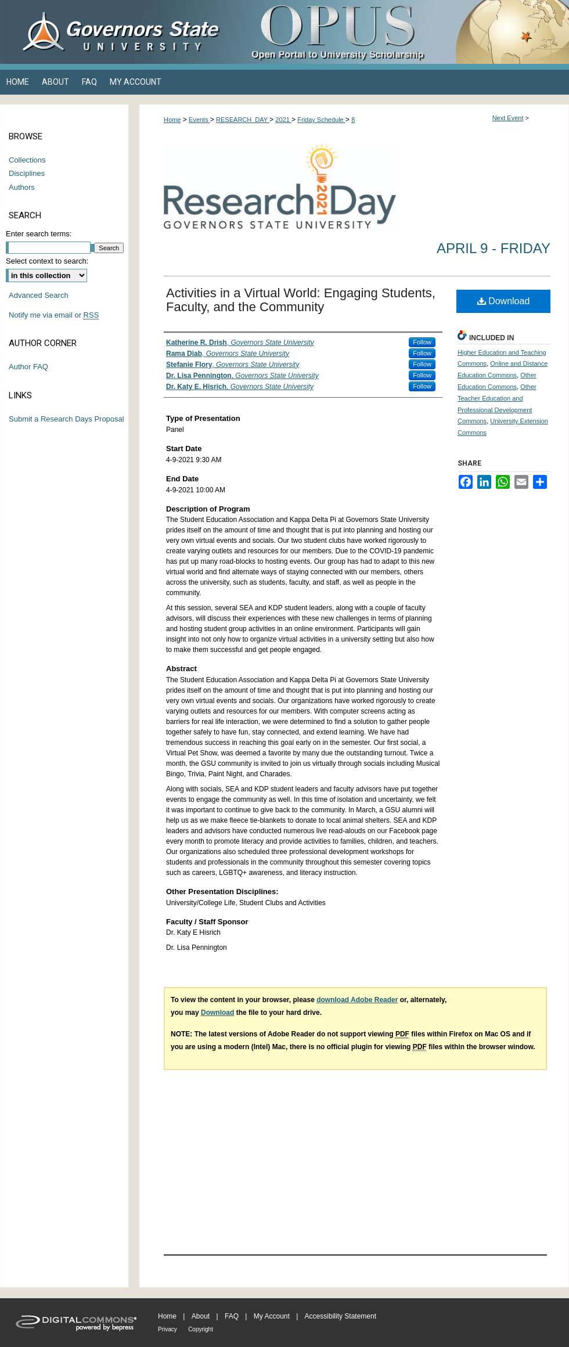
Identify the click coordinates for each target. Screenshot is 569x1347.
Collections (27, 160)
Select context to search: (47, 261)
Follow (422, 341)
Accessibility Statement (340, 1316)
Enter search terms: (38, 233)
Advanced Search (39, 295)
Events (199, 119)
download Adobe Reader (357, 1000)
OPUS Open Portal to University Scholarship (400, 32)
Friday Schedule (321, 119)
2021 (283, 119)
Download (503, 301)
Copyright (200, 1329)
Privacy (167, 1329)
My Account (272, 1316)
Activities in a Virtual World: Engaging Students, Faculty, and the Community (300, 300)
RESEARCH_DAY (242, 119)
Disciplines (27, 173)
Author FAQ (28, 366)
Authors (22, 187)
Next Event (508, 117)
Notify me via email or (54, 315)
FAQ (232, 1316)
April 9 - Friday (493, 248)
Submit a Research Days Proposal (66, 419)
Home (172, 119)
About (201, 1316)
